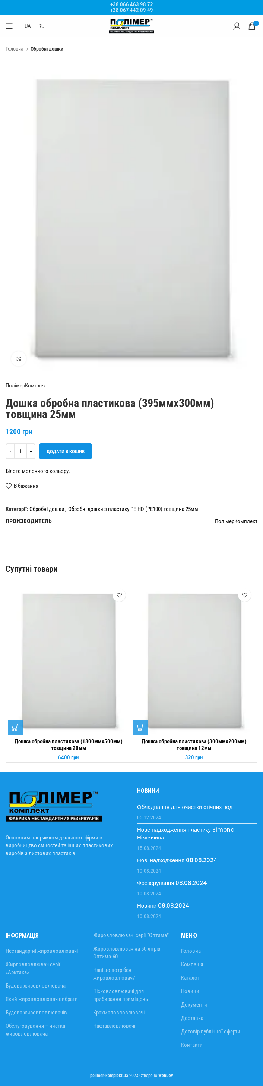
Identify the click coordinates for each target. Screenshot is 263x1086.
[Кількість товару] (20, 451)
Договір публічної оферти (210, 1031)
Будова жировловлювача (36, 985)
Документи (194, 1004)
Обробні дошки (47, 49)
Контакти (192, 1045)
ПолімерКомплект (27, 385)
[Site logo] (131, 25)
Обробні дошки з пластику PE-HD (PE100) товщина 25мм (133, 509)
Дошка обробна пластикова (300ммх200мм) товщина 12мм (194, 744)
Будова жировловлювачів (36, 1012)
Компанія (192, 964)
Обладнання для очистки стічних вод (184, 807)
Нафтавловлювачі (114, 1026)
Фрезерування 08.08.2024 (172, 883)
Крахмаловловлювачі (119, 1012)
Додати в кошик (66, 451)
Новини (190, 991)
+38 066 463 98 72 (131, 4)
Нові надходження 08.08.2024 (177, 860)
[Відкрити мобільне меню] (9, 26)
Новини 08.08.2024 (163, 906)
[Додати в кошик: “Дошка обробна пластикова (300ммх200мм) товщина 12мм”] (140, 727)
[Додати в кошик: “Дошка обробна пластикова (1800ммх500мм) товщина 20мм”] (15, 727)
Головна (15, 49)
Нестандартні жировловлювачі (42, 951)
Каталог (190, 977)
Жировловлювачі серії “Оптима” (131, 935)
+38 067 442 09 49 (131, 10)
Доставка (192, 1018)
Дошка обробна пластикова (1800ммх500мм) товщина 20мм (69, 744)
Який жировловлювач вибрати (42, 999)
